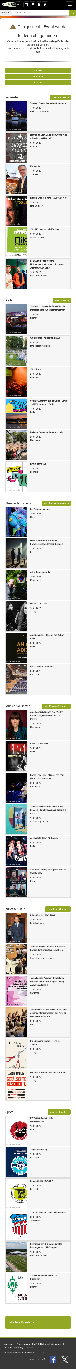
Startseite (38, 70)
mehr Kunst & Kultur (58, 909)
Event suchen (38, 76)
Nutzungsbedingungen (51, 1344)
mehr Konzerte (60, 97)
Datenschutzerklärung (13, 1347)
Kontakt (30, 1347)
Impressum (8, 1344)
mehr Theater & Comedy (56, 503)
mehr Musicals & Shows (56, 706)
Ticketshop (38, 82)
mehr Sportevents (59, 1112)
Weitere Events (22, 1322)
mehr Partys (62, 300)
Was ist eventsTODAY (27, 1344)
